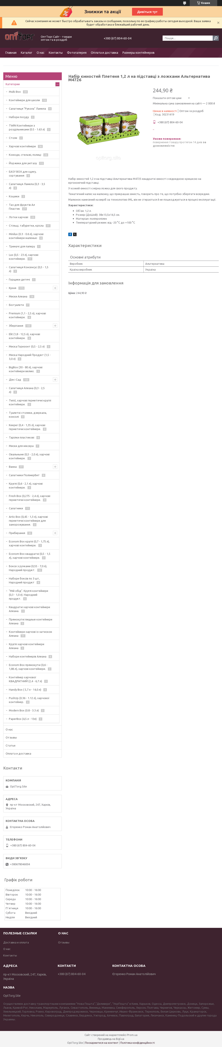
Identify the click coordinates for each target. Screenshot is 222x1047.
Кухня (12, 287)
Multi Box (15, 91)
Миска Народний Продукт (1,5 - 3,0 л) (30, 356)
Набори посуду (19, 116)
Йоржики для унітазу (23, 163)
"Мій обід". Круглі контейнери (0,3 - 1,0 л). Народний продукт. (28, 594)
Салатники (16, 508)
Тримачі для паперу (22, 246)
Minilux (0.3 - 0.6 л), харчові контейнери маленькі (26, 235)
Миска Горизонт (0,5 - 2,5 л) (27, 346)
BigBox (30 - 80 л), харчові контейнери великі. (25, 369)
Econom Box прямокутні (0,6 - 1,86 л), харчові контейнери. (28, 666)
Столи (13, 137)
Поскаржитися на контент (101, 1042)
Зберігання (16, 325)
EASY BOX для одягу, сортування (22, 173)
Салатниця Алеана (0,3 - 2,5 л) (27, 389)
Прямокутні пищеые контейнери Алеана (30, 621)
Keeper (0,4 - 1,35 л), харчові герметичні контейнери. (27, 427)
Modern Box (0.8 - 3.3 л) (24, 710)
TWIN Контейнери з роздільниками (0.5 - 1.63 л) (27, 127)
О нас (40, 52)
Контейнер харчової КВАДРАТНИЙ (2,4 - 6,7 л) (25, 679)
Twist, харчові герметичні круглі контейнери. (30, 402)
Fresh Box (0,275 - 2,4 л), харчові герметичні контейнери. (29, 497)
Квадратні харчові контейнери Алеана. (29, 608)
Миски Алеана (18, 296)
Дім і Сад (15, 379)
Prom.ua (132, 1035)
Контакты (56, 52)
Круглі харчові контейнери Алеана (26, 646)
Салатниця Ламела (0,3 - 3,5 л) (27, 185)
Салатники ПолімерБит (24, 475)
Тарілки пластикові (21, 437)
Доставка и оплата (16, 942)
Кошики (14, 196)
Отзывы (11, 737)
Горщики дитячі (19, 279)
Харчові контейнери (22, 146)
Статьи (10, 745)
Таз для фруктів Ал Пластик (22, 206)
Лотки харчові (18, 217)
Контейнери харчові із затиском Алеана (30, 633)
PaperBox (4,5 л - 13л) (23, 718)
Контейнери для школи (24, 100)
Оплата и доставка (104, 52)
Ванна (13, 466)
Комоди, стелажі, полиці (25, 154)
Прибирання (17, 532)
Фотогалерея (77, 52)
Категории (13, 84)
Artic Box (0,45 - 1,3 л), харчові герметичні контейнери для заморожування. (28, 520)
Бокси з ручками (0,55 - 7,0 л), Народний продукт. (28, 568)
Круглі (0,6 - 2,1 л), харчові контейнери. (26, 485)
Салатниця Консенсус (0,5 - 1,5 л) (28, 269)
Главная (10, 52)
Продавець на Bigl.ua (111, 1038)
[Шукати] (216, 38)
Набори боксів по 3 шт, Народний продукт (24, 580)
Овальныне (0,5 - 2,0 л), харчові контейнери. (29, 456)
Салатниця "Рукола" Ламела (27, 108)
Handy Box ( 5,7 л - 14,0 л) (25, 689)
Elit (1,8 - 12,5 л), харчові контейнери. (24, 336)
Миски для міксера (21, 445)
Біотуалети (16, 304)
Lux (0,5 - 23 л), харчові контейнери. (23, 256)
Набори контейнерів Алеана (27, 656)
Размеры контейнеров (138, 52)
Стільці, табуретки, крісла (26, 225)
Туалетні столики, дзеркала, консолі (28, 414)
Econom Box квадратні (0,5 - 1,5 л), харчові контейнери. (29, 555)
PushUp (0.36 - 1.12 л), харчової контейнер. (29, 699)
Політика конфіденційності (137, 1042)
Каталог (26, 52)
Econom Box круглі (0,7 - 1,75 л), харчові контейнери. (29, 543)
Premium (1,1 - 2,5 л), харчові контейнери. (27, 315)
